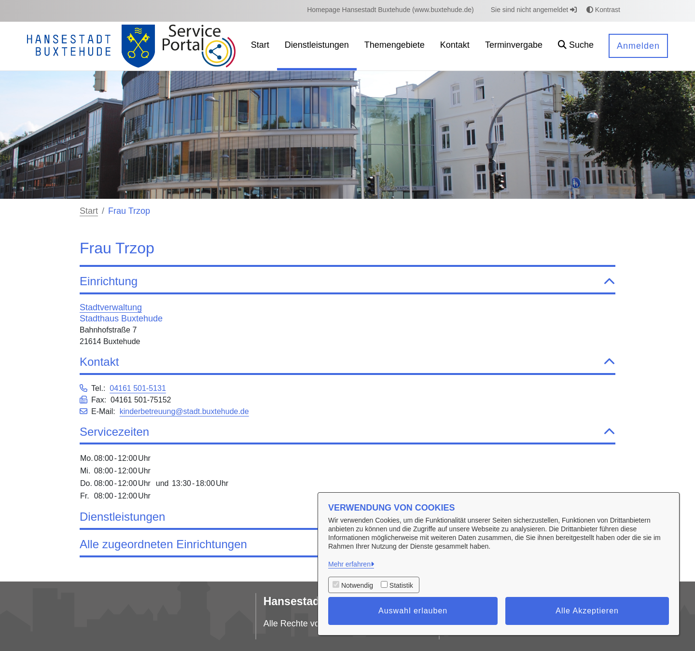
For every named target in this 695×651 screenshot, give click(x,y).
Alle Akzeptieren (587, 611)
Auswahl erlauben (412, 611)
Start (89, 211)
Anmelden (638, 46)
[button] (575, 46)
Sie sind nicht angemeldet (534, 10)
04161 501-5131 (138, 388)
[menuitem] (390, 10)
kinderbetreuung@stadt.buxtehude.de (184, 411)
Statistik (401, 585)
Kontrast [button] (603, 10)
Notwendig (357, 585)
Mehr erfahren (349, 564)
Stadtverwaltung (111, 307)
